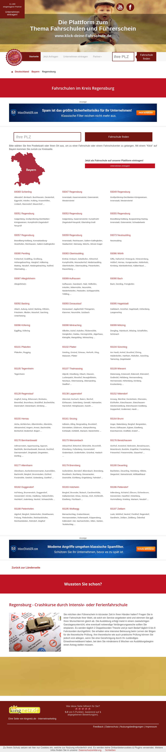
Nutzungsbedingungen (131, 726)
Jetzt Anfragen (50, 56)
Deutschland (20, 71)
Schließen (110, 750)
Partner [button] (97, 56)
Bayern (35, 71)
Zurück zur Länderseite (26, 567)
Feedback (98, 726)
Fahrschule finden (146, 56)
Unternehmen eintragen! (120, 166)
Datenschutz (111, 726)
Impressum (151, 726)
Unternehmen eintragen (75, 56)
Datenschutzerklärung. (90, 750)
